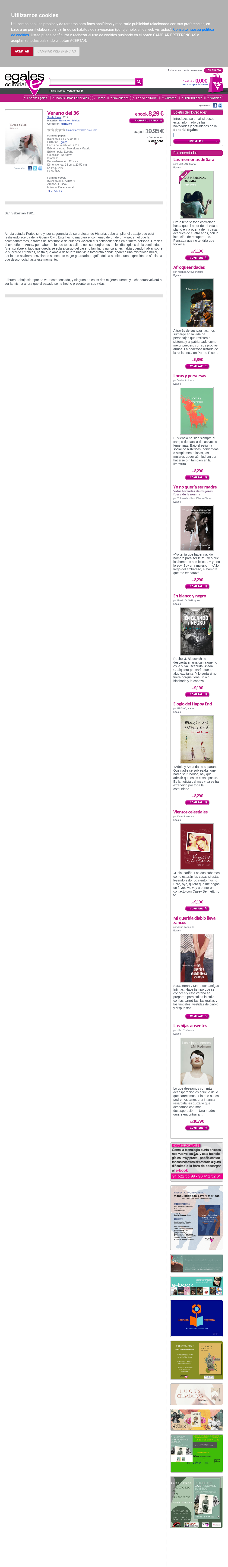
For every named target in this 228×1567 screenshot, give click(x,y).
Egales (63, 142)
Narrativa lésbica (69, 120)
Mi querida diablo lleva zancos (194, 920)
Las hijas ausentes (190, 1025)
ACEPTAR (22, 51)
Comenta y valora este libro (81, 130)
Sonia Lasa (54, 117)
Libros (61, 90)
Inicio (54, 90)
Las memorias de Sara (193, 159)
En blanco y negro (189, 596)
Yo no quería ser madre (195, 487)
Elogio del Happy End (192, 704)
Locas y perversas (189, 375)
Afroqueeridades (189, 267)
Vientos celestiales (190, 812)
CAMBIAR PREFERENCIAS (57, 51)
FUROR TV (55, 190)
